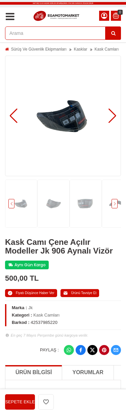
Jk (30, 307)
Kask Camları (106, 49)
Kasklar (80, 49)
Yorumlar (87, 372)
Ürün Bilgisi (33, 372)
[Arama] (113, 33)
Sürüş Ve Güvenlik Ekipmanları (39, 49)
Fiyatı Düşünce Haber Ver (31, 293)
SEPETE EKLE (20, 401)
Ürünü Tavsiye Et (79, 293)
